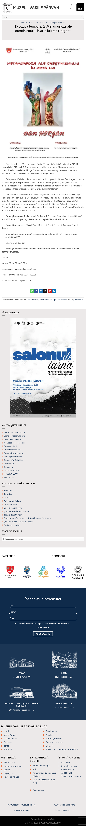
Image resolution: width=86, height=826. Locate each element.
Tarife (6, 746)
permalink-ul (78, 300)
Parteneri (8, 742)
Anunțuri (49, 735)
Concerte (8, 467)
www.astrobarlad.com (64, 804)
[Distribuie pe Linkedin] (54, 291)
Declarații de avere (54, 742)
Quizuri (7, 497)
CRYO (52, 819)
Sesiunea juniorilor (12, 525)
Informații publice (54, 738)
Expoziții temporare (57, 23)
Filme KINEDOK (11, 474)
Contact (49, 746)
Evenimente (43, 23)
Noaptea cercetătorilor (14, 443)
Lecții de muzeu (11, 504)
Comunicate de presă (29, 23)
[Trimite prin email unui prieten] (45, 291)
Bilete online (9, 762)
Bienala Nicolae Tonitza (14, 432)
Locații (7, 769)
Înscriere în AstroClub (64, 810)
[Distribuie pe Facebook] (36, 291)
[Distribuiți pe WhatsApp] (32, 291)
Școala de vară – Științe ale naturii (18, 521)
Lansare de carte (11, 470)
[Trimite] (81, 17)
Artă (34, 769)
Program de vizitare (13, 766)
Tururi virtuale (38, 790)
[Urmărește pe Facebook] (71, 5)
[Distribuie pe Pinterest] (50, 291)
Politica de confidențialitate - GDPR (62, 749)
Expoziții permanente (14, 453)
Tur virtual (8, 494)
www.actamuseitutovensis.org (21, 804)
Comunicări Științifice (13, 460)
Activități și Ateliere (12, 501)
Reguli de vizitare (11, 777)
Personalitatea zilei (12, 449)
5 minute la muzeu (69, 766)
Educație (8, 490)
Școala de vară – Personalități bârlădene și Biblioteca (27, 518)
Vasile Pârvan (9, 735)
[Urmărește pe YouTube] (71, 9)
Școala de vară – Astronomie (16, 511)
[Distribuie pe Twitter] (41, 291)
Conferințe (9, 463)
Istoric (7, 731)
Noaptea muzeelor (12, 439)
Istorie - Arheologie (41, 765)
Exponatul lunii (10, 446)
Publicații (8, 749)
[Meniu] (80, 7)
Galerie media (10, 738)
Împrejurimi (9, 773)
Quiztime (65, 762)
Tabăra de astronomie (14, 515)
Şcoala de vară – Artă (13, 508)
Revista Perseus (21, 810)
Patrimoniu (9, 477)
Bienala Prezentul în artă (14, 436)
